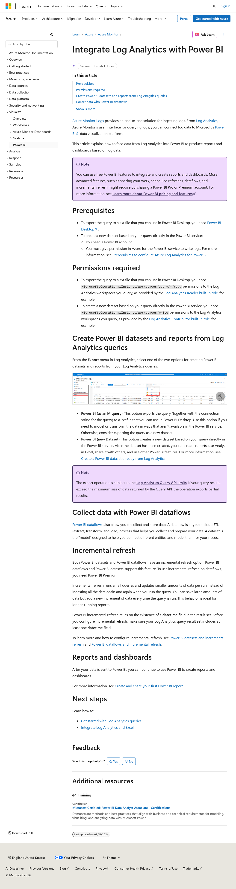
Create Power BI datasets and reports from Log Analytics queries (121, 95)
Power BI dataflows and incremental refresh (126, 644)
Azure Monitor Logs (88, 120)
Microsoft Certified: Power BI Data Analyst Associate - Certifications (121, 808)
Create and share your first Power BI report (149, 685)
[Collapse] (52, 34)
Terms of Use (168, 868)
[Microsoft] (9, 6)
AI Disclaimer (15, 868)
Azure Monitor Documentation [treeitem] (31, 53)
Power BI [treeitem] (19, 145)
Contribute (82, 868)
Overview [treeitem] (19, 118)
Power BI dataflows (87, 524)
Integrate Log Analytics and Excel (107, 727)
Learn (76, 34)
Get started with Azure (212, 18)
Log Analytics (207, 120)
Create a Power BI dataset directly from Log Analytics (123, 458)
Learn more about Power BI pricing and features (152, 193)
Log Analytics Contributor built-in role (179, 318)
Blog (63, 868)
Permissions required (90, 89)
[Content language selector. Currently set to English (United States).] (27, 857)
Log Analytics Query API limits (161, 482)
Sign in (225, 6)
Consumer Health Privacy (132, 868)
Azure (89, 34)
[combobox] (32, 44)
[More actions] (223, 34)
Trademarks (191, 868)
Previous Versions (42, 868)
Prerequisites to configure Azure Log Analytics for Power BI (159, 254)
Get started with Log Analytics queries (111, 720)
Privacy (101, 868)
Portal (184, 18)
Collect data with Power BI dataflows (101, 101)
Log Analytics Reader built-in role (191, 292)
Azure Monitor (108, 34)
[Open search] (214, 6)
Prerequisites (85, 83)
